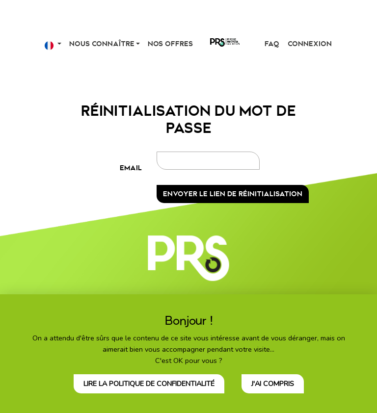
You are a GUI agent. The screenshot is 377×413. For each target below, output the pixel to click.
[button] (53, 43)
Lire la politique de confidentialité (149, 383)
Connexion (310, 44)
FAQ (272, 44)
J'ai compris (272, 383)
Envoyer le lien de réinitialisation (232, 194)
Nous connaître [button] (102, 44)
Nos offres (170, 44)
